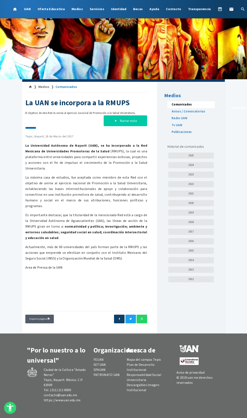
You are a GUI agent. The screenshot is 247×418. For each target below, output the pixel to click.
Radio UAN (179, 118)
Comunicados (66, 87)
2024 (191, 165)
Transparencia (199, 9)
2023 (191, 174)
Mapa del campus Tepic (144, 359)
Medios (77, 9)
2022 (191, 184)
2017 (191, 232)
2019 (191, 212)
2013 (191, 270)
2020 (191, 203)
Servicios (97, 9)
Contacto (173, 9)
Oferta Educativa (51, 9)
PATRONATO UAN (107, 375)
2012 (191, 279)
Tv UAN (177, 125)
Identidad (118, 9)
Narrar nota (125, 121)
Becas (138, 9)
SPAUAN (100, 369)
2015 (191, 251)
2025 (191, 155)
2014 (191, 260)
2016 (191, 241)
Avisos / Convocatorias (188, 111)
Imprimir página (39, 319)
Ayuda (154, 9)
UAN (27, 9)
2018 (191, 222)
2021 (191, 193)
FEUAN (99, 359)
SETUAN (100, 364)
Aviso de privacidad (190, 372)
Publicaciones (182, 132)
